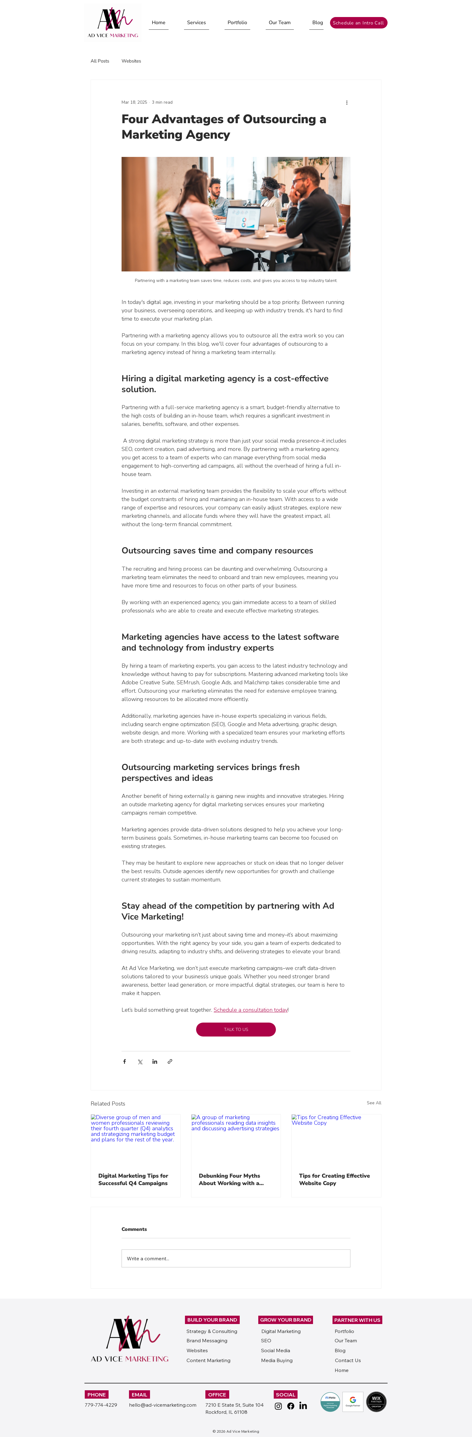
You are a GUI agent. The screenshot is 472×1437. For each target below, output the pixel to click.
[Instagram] (278, 1406)
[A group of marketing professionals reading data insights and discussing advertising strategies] (236, 1140)
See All (374, 1103)
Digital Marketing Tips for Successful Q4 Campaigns (133, 1179)
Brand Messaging (207, 1340)
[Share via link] (170, 1061)
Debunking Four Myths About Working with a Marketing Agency (229, 1179)
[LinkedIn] (303, 1406)
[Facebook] (290, 1406)
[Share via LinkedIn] (155, 1061)
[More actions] (346, 102)
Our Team (346, 1340)
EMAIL (139, 1395)
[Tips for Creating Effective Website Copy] (336, 1140)
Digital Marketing (281, 1331)
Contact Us (348, 1360)
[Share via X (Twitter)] (140, 1061)
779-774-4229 (101, 1405)
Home (342, 1370)
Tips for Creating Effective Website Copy (334, 1179)
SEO (266, 1340)
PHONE (97, 1395)
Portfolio (344, 1331)
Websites (131, 61)
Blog (340, 1350)
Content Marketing (208, 1360)
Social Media (275, 1350)
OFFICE (217, 1395)
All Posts (100, 61)
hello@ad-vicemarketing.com (162, 1405)
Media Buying (277, 1360)
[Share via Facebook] (124, 1061)
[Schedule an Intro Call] (359, 22)
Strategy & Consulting (212, 1331)
